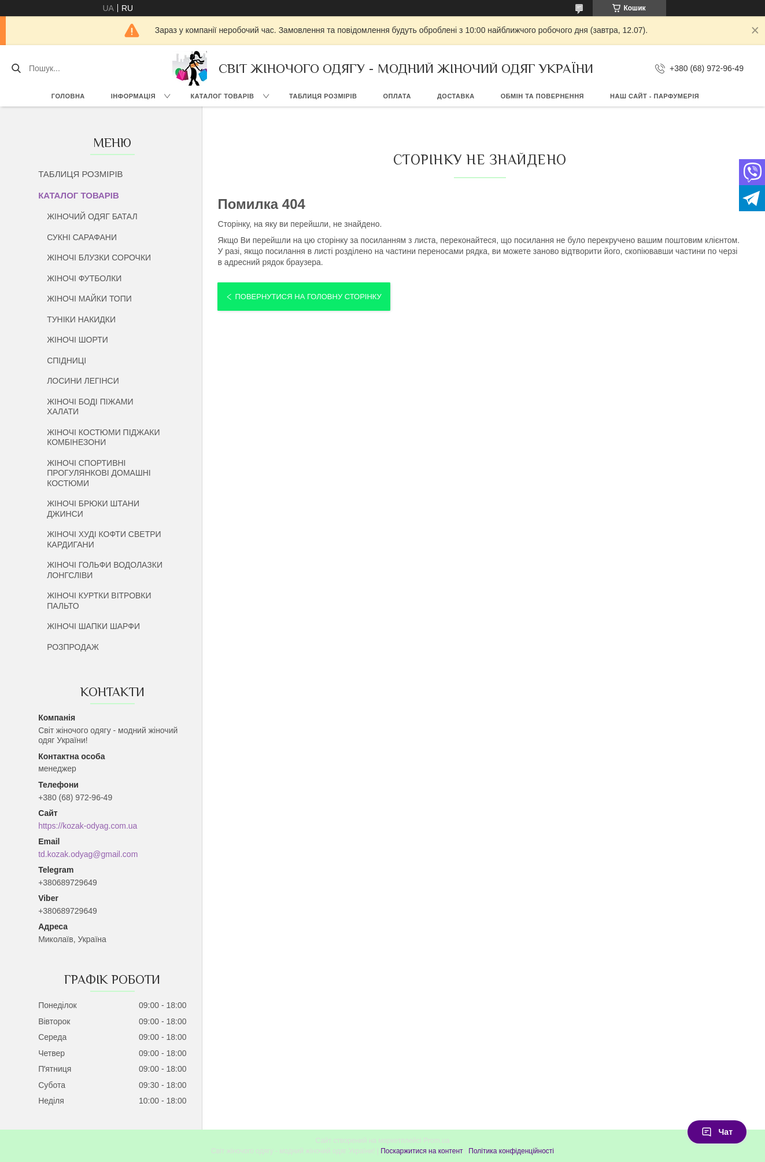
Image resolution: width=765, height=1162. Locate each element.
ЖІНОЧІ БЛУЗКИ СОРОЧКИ (99, 257)
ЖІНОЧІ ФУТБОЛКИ (84, 278)
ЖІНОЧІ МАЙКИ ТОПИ (89, 298)
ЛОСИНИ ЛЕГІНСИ (83, 380)
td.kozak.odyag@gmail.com (88, 854)
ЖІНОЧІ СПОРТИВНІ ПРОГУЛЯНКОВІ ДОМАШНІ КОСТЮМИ (99, 473)
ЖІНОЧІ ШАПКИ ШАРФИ (93, 626)
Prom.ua (436, 1141)
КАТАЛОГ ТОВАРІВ (222, 96)
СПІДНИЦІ (66, 360)
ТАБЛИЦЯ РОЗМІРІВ (323, 96)
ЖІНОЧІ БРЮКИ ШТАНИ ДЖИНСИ (93, 509)
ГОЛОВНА (68, 96)
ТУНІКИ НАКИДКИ (81, 319)
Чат (717, 1132)
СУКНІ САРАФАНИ (82, 237)
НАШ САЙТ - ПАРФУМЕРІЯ (654, 96)
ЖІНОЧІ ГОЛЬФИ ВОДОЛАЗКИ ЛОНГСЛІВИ (104, 570)
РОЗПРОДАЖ (73, 647)
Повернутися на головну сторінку (308, 296)
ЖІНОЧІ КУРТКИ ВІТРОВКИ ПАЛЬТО (99, 601)
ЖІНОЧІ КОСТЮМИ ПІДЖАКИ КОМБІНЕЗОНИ (103, 437)
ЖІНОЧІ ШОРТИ (77, 339)
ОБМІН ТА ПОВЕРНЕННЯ (542, 96)
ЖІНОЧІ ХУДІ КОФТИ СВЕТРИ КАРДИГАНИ (104, 539)
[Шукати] (16, 68)
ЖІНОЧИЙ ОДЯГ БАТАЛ (92, 216)
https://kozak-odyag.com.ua (87, 825)
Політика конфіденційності (511, 1151)
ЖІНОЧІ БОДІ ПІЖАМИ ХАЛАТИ (90, 407)
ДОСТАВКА (456, 96)
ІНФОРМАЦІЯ (133, 96)
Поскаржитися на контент (421, 1151)
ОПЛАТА (397, 96)
